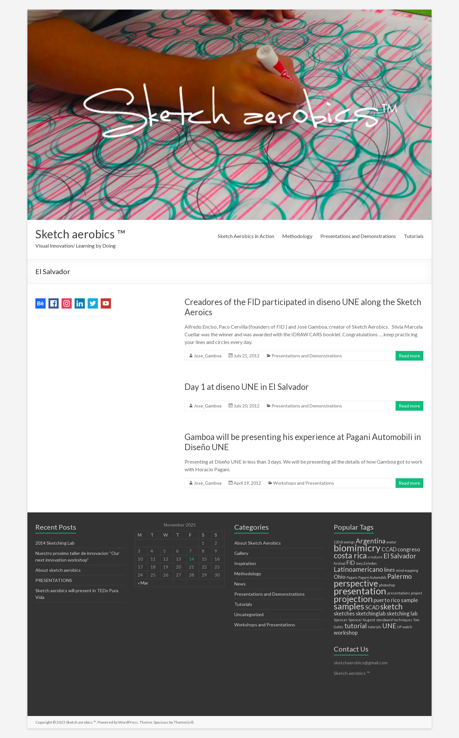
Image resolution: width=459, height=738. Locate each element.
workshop (346, 632)
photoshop (387, 585)
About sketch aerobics (58, 570)
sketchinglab (371, 613)
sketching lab (402, 613)
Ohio (340, 576)
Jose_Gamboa (208, 355)
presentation (360, 590)
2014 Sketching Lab (55, 543)
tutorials (374, 627)
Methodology (297, 236)
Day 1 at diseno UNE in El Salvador (247, 387)
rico (395, 600)
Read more (409, 355)
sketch (391, 606)
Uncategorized (249, 614)
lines (389, 569)
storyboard (384, 620)
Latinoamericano (358, 569)
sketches (344, 613)
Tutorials (414, 236)
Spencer (340, 620)
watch (407, 627)
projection (353, 598)
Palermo (399, 576)
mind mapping (407, 570)
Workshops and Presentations (303, 483)
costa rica (350, 555)
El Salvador (399, 556)
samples (349, 606)
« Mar (143, 582)
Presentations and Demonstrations (358, 236)
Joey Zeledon (366, 563)
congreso (408, 549)
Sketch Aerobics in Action (246, 236)
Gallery (241, 553)
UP (399, 627)
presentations (398, 593)
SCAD (372, 607)
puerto (382, 600)
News (240, 583)
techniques (403, 620)
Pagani (351, 577)
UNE (389, 626)
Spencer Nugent (361, 620)
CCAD (389, 549)
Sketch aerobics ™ (80, 234)
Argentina (370, 541)
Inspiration (245, 563)
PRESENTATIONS (53, 580)
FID (350, 562)
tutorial (355, 626)
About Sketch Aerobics (257, 543)
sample (409, 600)
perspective (356, 583)
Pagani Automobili (372, 577)
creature (375, 557)
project (416, 593)
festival (340, 563)
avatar (391, 542)
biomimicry (357, 547)
